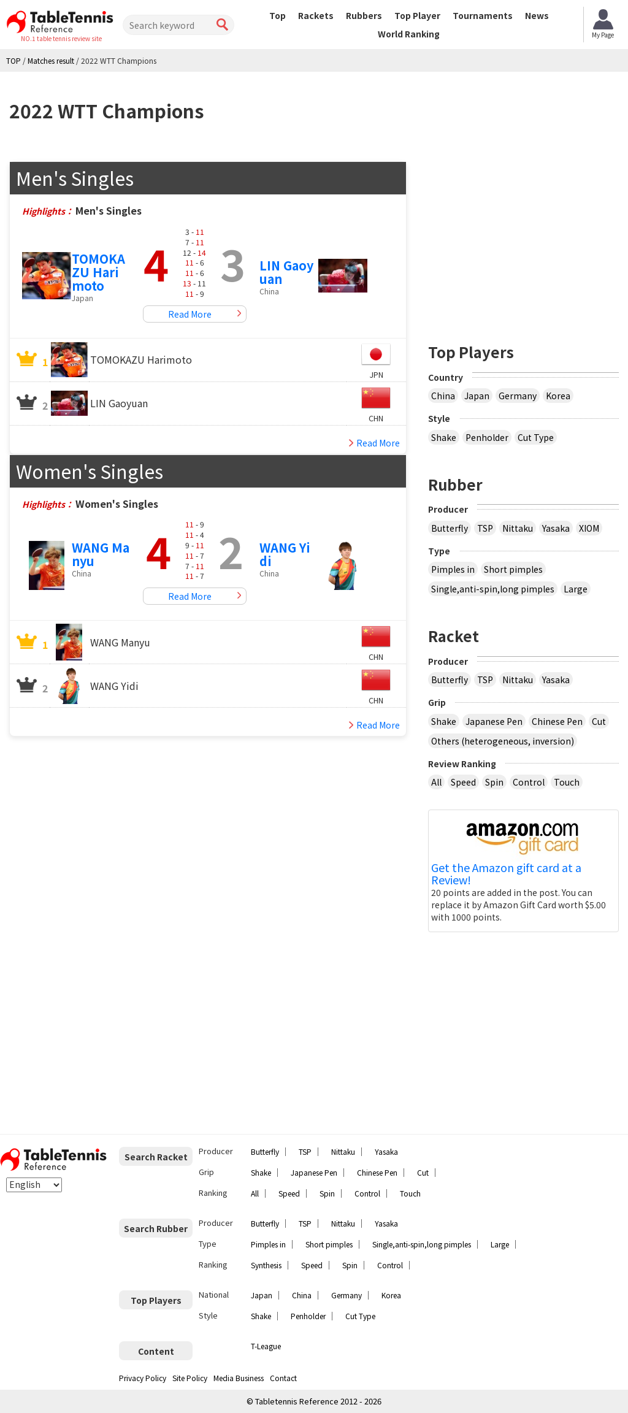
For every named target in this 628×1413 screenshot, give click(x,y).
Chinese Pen (557, 721)
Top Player (417, 15)
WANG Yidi (284, 554)
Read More (190, 314)
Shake (443, 437)
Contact (283, 1378)
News (537, 15)
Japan (476, 395)
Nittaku (517, 528)
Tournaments (483, 15)
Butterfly (449, 528)
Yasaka (556, 528)
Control (529, 782)
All (436, 782)
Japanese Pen (494, 721)
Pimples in (453, 569)
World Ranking (409, 34)
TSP (485, 528)
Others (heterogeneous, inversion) (502, 741)
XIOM (589, 528)
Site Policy (189, 1378)
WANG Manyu (100, 554)
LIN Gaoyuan (286, 272)
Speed (463, 782)
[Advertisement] (528, 238)
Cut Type (536, 437)
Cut (599, 721)
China (443, 395)
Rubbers (364, 15)
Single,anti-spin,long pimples (492, 589)
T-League (266, 1346)
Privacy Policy (142, 1378)
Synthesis (266, 1265)
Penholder (486, 437)
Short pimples (513, 569)
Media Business (238, 1378)
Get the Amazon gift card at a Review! (506, 874)
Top (277, 15)
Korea (558, 395)
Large (576, 589)
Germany (518, 395)
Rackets (316, 15)
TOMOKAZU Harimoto (98, 272)
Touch (567, 782)
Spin (494, 782)
